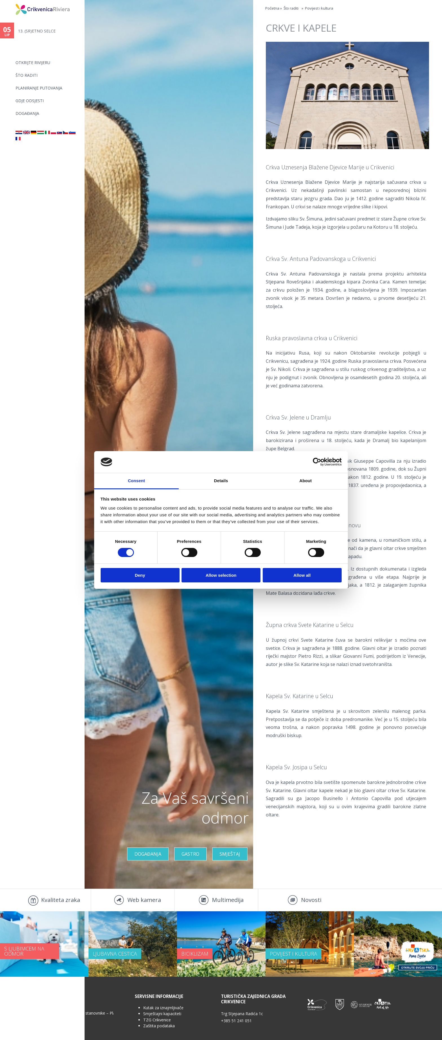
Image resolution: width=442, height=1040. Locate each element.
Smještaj (230, 854)
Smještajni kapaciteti (162, 1013)
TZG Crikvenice (157, 1019)
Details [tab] (221, 480)
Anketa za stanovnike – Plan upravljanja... (89, 1012)
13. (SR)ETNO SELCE (37, 31)
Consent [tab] (136, 480)
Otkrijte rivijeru (33, 62)
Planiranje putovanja (39, 88)
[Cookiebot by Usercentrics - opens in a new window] (317, 462)
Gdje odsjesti (30, 100)
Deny (140, 575)
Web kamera (144, 900)
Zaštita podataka (159, 1025)
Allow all (302, 575)
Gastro (190, 854)
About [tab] (305, 480)
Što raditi (26, 75)
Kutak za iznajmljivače (163, 1007)
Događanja (27, 113)
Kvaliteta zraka (60, 900)
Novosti (311, 900)
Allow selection (220, 575)
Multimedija (228, 900)
